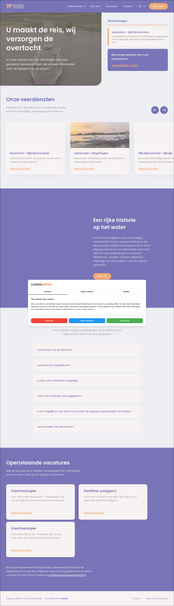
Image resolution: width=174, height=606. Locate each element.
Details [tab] (126, 292)
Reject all (49, 321)
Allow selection (87, 321)
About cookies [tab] (87, 292)
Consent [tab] (47, 292)
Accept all (124, 321)
